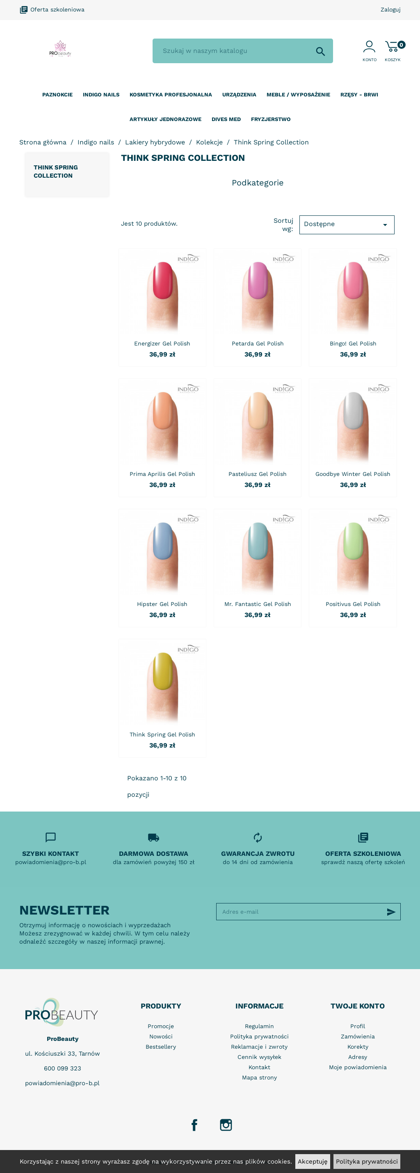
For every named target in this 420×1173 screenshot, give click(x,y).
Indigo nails (101, 94)
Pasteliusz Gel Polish (257, 474)
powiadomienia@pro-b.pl (62, 1083)
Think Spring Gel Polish (162, 734)
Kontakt (259, 1067)
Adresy (357, 1057)
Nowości (161, 1036)
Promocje (161, 1026)
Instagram (226, 1125)
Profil (357, 1026)
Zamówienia (358, 1036)
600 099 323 (62, 1068)
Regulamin (259, 1026)
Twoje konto (358, 1006)
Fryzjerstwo (271, 119)
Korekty (357, 1046)
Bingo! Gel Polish (353, 343)
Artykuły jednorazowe (165, 119)
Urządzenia (239, 94)
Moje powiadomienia (358, 1067)
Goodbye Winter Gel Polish (352, 474)
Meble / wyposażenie (298, 94)
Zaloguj (391, 9)
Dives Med (226, 119)
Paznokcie (57, 94)
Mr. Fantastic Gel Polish (257, 604)
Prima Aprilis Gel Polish (162, 474)
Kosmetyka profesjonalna (171, 94)
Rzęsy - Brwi (359, 94)
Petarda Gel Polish (258, 343)
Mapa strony (259, 1077)
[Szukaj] (243, 51)
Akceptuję (313, 1161)
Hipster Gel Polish (162, 604)
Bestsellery (161, 1046)
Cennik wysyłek (259, 1057)
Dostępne (347, 225)
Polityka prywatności (367, 1161)
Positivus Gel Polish (353, 604)
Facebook (194, 1125)
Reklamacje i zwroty (259, 1046)
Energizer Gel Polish (162, 343)
